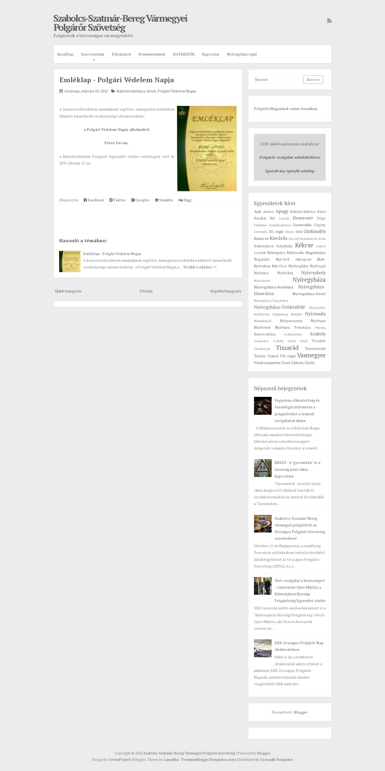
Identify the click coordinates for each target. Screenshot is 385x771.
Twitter (117, 199)
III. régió (276, 231)
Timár (304, 341)
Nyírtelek (262, 327)
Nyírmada (315, 314)
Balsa (321, 211)
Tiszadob (318, 341)
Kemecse (261, 238)
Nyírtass (318, 320)
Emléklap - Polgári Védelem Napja (116, 79)
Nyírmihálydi (262, 321)
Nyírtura (282, 327)
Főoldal (146, 290)
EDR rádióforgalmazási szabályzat (290, 143)
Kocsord (294, 239)
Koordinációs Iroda (313, 239)
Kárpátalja (284, 246)
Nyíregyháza (309, 279)
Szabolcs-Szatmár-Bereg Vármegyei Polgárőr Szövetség (120, 22)
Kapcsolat (211, 54)
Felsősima (260, 225)
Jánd (299, 231)
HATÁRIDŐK (184, 54)
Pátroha (320, 328)
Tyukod (272, 356)
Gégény (320, 225)
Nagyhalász (316, 252)
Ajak (257, 211)
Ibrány (289, 232)
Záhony (297, 362)
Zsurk (286, 363)
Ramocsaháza (265, 334)
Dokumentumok (151, 54)
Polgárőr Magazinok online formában (285, 108)
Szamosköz (261, 341)
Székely (278, 341)
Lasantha (171, 759)
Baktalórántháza (131, 90)
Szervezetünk (92, 54)
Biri (272, 218)
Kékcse (304, 245)
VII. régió (288, 355)
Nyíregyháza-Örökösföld (279, 307)
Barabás (260, 218)
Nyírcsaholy (313, 273)
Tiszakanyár (262, 349)
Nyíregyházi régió (242, 54)
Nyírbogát (318, 266)
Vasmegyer (311, 355)
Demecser (303, 218)
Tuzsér (260, 355)
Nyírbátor (261, 273)
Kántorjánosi (264, 246)
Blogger (300, 712)
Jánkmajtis (315, 231)
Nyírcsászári (262, 281)
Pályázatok (121, 54)
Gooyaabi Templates (276, 759)
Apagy (282, 211)
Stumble (164, 199)
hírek (151, 90)
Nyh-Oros (279, 266)
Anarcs (268, 211)
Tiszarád (287, 347)
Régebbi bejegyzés (225, 290)
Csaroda (284, 218)
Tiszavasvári (315, 348)
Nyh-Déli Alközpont (293, 259)
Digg (185, 199)
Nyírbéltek (285, 273)
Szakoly (318, 334)
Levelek (260, 253)
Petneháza (302, 327)
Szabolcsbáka (293, 334)
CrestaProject (119, 759)
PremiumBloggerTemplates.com (207, 759)
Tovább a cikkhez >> (200, 266)
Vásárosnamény (267, 362)
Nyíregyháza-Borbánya (273, 286)
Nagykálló (262, 259)
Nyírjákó (296, 314)
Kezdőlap (65, 54)
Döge (321, 218)
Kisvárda (278, 238)
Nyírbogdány (298, 266)
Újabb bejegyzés (68, 290)
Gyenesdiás (302, 224)
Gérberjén (260, 232)
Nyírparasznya (291, 321)
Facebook (94, 199)
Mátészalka (295, 253)
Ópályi (309, 363)
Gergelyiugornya (280, 225)
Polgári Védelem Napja (176, 90)
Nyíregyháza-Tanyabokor (271, 301)
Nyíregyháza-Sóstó (309, 293)
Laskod (321, 246)
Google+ (140, 199)
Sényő (291, 341)
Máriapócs (276, 252)
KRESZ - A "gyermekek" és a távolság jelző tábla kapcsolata (297, 469)
